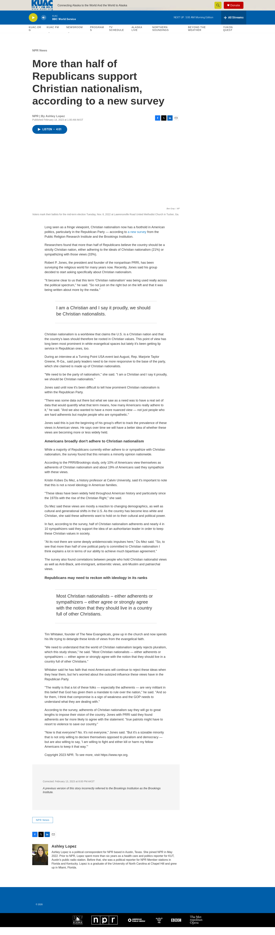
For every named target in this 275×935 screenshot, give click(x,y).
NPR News (39, 58)
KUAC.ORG (35, 36)
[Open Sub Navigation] (49, 40)
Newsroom (74, 35)
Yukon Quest (228, 36)
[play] (33, 26)
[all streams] (233, 25)
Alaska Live (137, 36)
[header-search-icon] (219, 9)
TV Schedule (116, 36)
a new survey (136, 240)
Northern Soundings (160, 36)
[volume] (44, 25)
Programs (97, 36)
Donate (237, 9)
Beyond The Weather (197, 36)
